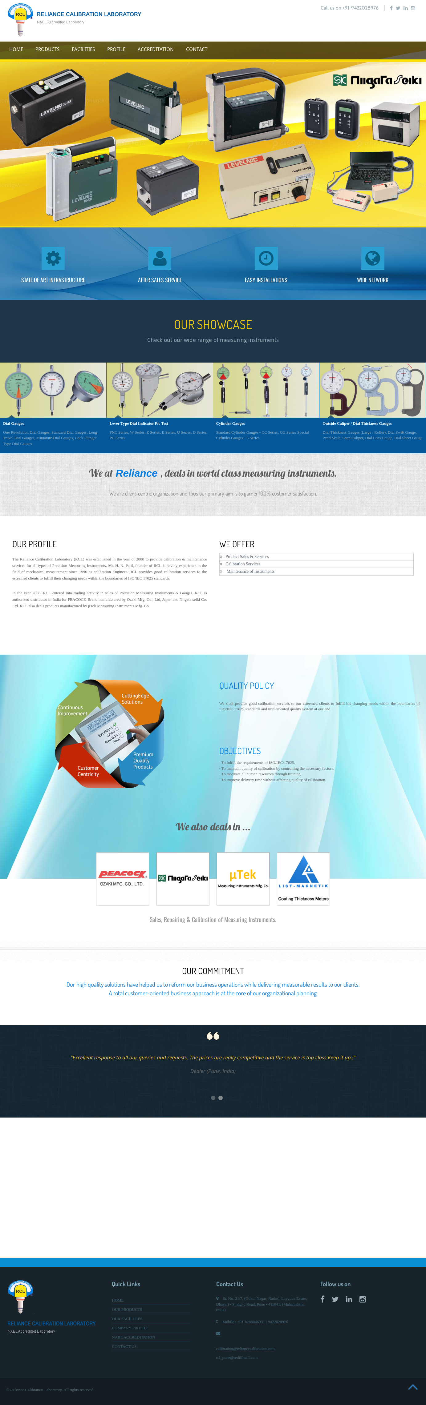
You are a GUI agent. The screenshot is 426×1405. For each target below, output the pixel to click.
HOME (16, 49)
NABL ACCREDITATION (133, 1337)
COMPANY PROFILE (130, 1328)
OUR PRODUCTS (127, 1309)
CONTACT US (124, 1346)
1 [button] (227, 1099)
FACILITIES (83, 49)
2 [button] (235, 1099)
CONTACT (196, 49)
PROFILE (116, 49)
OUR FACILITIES (127, 1318)
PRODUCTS (47, 49)
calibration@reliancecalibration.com (245, 1348)
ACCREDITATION (156, 49)
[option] (213, 134)
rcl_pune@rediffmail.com (237, 1357)
